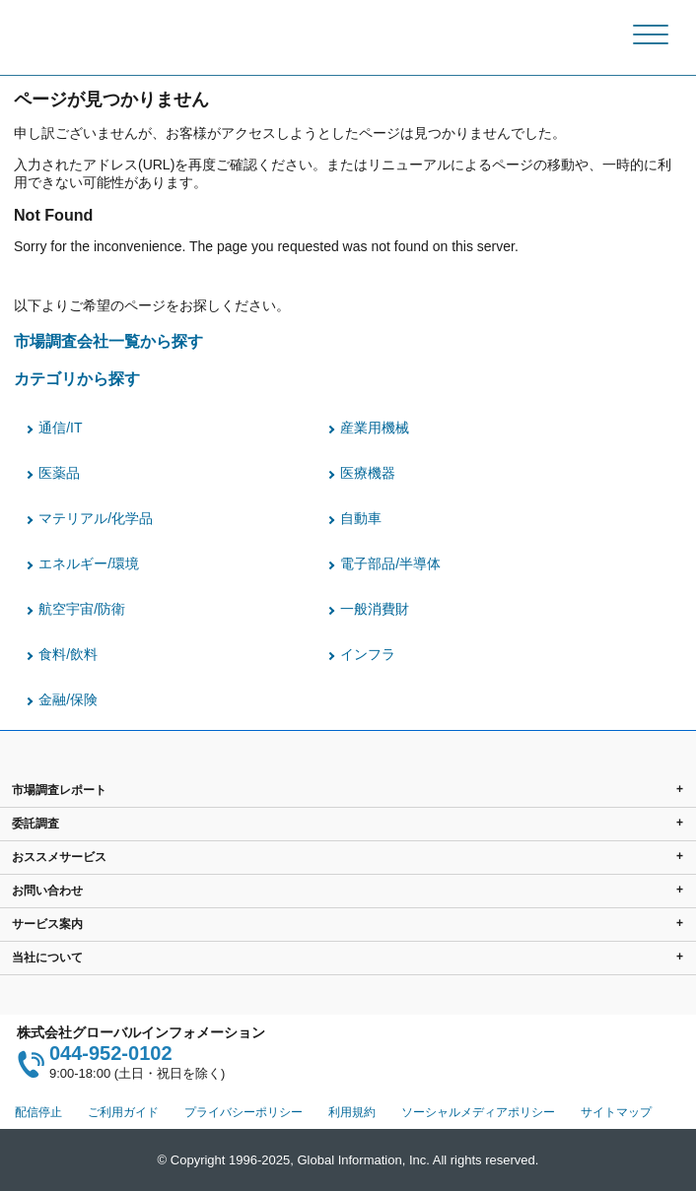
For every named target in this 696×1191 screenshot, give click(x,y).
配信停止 (38, 1112)
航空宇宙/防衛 (81, 609)
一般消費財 (374, 609)
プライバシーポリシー (243, 1112)
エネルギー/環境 (88, 563)
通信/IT (60, 427)
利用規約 (352, 1112)
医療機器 (367, 473)
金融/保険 (68, 699)
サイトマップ (616, 1112)
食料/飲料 (68, 654)
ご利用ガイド (123, 1112)
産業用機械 (374, 427)
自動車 (361, 518)
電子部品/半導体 (390, 563)
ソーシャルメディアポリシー (478, 1112)
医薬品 (59, 473)
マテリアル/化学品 (95, 518)
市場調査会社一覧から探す (108, 341)
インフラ (367, 654)
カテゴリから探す (77, 378)
